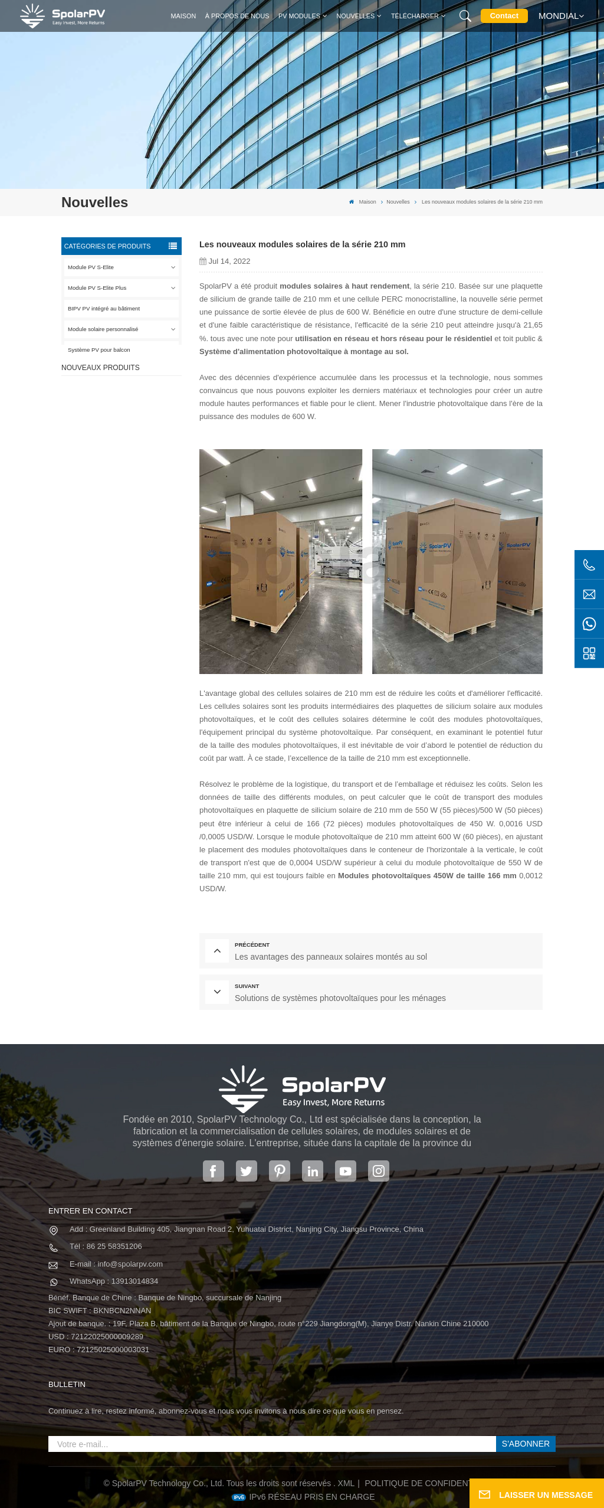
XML (346, 1483)
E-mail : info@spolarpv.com (116, 1264)
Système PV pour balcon (99, 349)
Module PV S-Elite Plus (97, 287)
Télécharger (415, 15)
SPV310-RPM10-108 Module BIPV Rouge (132, 466)
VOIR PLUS (131, 431)
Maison (183, 15)
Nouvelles (355, 15)
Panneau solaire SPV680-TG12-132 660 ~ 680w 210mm (138, 519)
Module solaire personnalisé (103, 329)
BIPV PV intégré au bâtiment (104, 308)
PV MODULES (299, 15)
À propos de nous (237, 15)
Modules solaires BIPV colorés (134, 572)
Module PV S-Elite (91, 267)
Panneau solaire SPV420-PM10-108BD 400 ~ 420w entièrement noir (138, 414)
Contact (504, 15)
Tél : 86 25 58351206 (106, 1246)
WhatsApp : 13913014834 (114, 1281)
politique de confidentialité (431, 1483)
